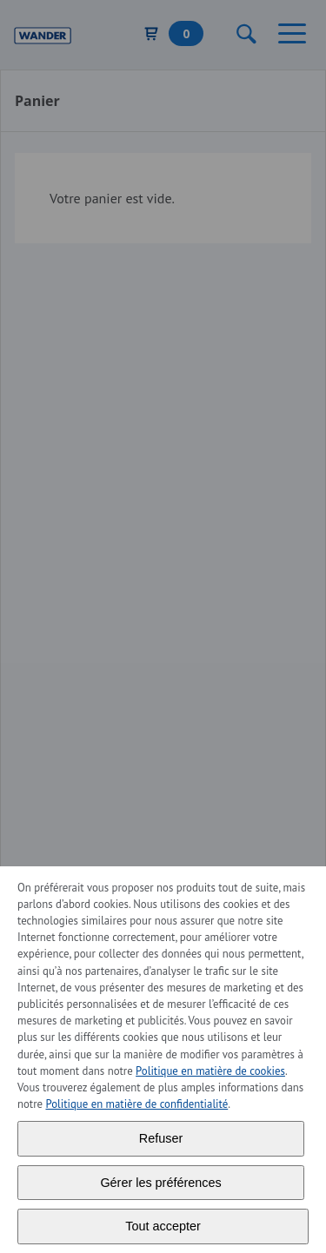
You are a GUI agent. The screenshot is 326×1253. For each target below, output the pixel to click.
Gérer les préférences (160, 1183)
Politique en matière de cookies (210, 1071)
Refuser (161, 1138)
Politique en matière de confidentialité (136, 1104)
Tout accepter (162, 1226)
